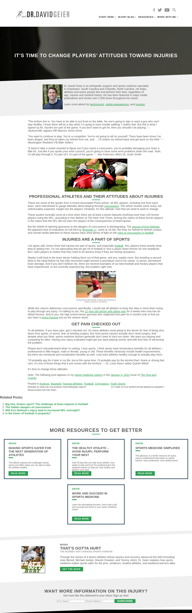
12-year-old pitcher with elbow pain (105, 311)
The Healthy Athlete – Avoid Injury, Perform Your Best (90, 451)
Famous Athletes (72, 383)
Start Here (106, 17)
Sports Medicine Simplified (157, 448)
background (97, 104)
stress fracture (49, 317)
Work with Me (166, 17)
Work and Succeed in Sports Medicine (89, 495)
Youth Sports (117, 383)
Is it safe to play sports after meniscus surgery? (137, 387)
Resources (145, 17)
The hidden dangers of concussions (28, 407)
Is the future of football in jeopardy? (28, 413)
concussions (111, 205)
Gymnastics (102, 383)
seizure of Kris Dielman (145, 226)
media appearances (117, 104)
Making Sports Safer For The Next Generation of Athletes (30, 451)
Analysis (44, 383)
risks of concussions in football (136, 232)
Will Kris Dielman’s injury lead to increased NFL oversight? (42, 410)
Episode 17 (90, 229)
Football (88, 383)
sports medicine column (89, 374)
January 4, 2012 (120, 374)
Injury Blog (126, 17)
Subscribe (125, 601)
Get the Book (71, 569)
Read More (18, 473)
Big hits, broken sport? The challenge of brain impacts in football (46, 404)
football (119, 245)
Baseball (56, 383)
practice (140, 104)
